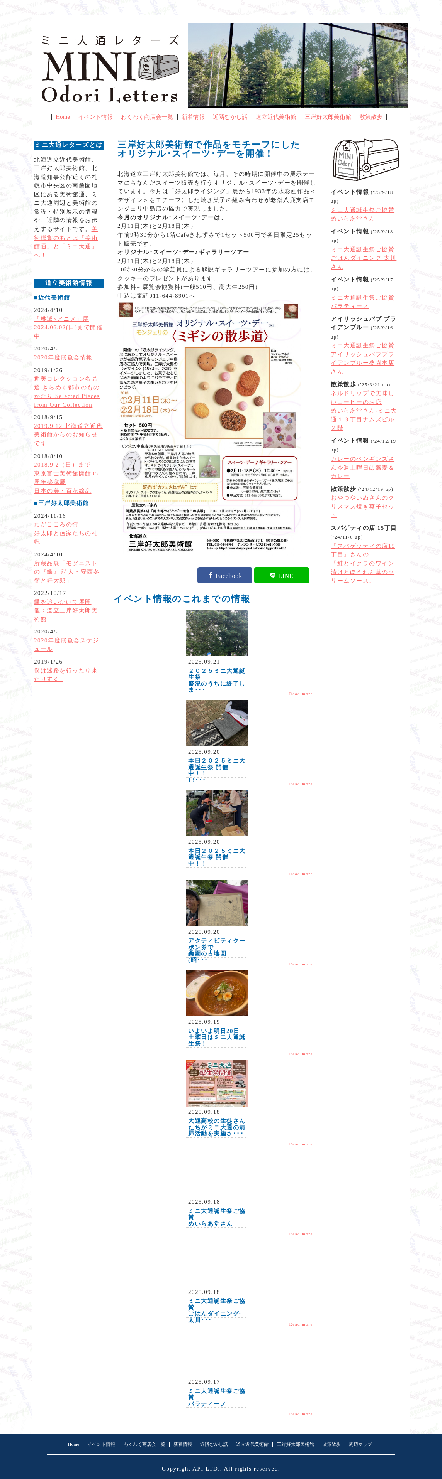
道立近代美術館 (276, 117)
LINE (286, 575)
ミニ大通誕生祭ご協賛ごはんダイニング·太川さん (363, 258)
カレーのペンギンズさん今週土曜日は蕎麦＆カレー (362, 467)
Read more (301, 693)
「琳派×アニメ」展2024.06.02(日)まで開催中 (68, 327)
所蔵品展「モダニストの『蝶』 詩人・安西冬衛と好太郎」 (67, 572)
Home (63, 117)
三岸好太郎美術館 (328, 117)
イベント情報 (95, 117)
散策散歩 (370, 117)
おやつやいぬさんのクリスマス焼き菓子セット (362, 506)
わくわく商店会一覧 (147, 117)
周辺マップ (360, 1444)
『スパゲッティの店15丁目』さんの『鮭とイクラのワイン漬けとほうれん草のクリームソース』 (363, 563)
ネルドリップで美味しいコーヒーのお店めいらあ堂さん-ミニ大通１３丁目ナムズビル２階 (364, 410)
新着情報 (193, 117)
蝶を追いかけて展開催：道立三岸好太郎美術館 (66, 610)
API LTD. (206, 1469)
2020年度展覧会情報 (63, 357)
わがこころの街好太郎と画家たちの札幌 (66, 533)
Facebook (229, 575)
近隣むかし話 (230, 117)
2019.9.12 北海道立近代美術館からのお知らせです (68, 434)
